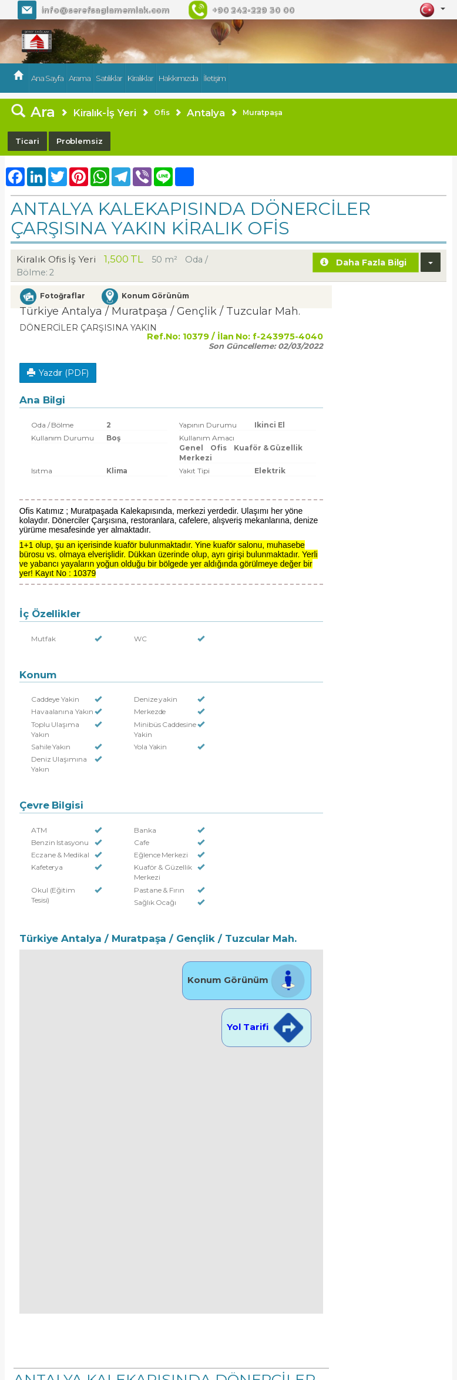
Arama (79, 78)
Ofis (162, 112)
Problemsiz (79, 141)
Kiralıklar (140, 78)
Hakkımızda (178, 78)
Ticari (27, 141)
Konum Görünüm (246, 979)
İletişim (214, 78)
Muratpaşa (263, 112)
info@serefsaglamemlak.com (105, 10)
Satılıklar (109, 78)
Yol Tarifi (266, 1026)
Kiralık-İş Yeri (104, 113)
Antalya (206, 113)
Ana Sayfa (47, 78)
